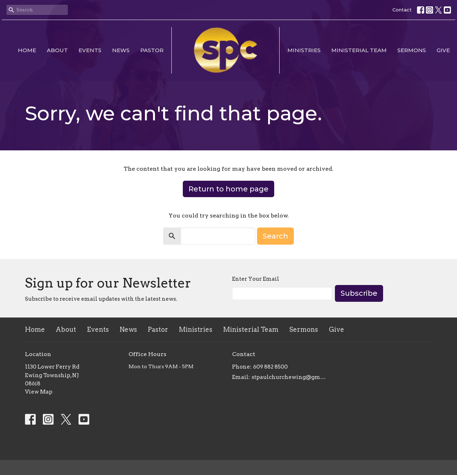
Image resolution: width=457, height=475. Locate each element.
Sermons (411, 50)
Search (275, 236)
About (57, 50)
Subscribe (359, 293)
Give (443, 50)
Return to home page (228, 189)
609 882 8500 (270, 367)
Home (27, 50)
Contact (402, 9)
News (121, 50)
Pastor (152, 50)
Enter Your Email (255, 279)
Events (90, 50)
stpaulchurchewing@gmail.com (290, 377)
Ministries (304, 50)
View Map (38, 392)
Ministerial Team (359, 50)
